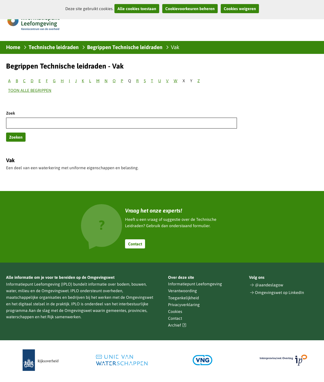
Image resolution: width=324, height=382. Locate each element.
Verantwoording (182, 290)
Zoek (10, 113)
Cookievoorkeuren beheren (190, 8)
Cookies (175, 311)
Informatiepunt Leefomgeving (195, 284)
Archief (177, 325)
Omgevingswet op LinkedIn (279, 292)
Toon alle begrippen (29, 90)
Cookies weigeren (240, 8)
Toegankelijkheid (183, 297)
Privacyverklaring (184, 304)
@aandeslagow (269, 285)
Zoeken (16, 137)
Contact (135, 244)
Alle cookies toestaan (136, 8)
